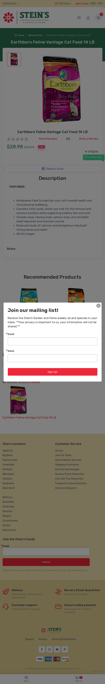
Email (11, 334)
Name (11, 350)
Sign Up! (53, 371)
